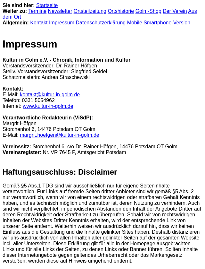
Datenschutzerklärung (101, 22)
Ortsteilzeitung (90, 11)
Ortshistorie (121, 11)
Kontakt (38, 22)
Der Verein (175, 11)
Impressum (61, 22)
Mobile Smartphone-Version (158, 22)
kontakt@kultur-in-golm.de (50, 94)
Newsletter (60, 11)
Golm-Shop (148, 11)
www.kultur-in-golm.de (48, 106)
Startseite (47, 5)
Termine (37, 11)
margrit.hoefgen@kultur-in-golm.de (59, 135)
